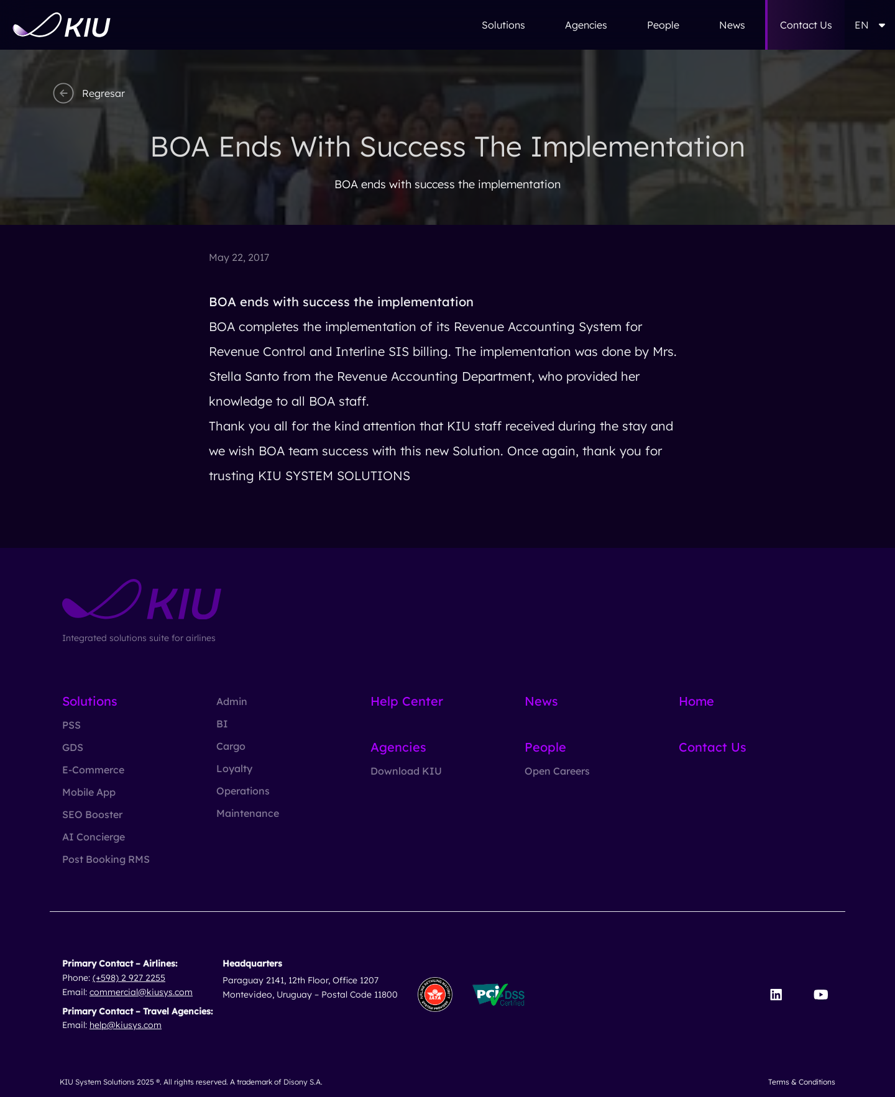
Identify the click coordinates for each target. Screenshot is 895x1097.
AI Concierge (93, 837)
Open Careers (557, 771)
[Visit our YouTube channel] (821, 994)
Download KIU (406, 771)
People (663, 25)
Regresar (87, 93)
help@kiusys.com (126, 1025)
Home (696, 701)
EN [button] (870, 25)
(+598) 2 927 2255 (129, 977)
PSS (71, 725)
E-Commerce (93, 769)
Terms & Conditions (801, 1081)
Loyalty (234, 768)
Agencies (586, 25)
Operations (243, 791)
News (732, 25)
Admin (231, 701)
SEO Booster (92, 814)
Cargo (231, 746)
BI (222, 723)
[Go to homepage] (61, 24)
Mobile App (89, 792)
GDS (72, 747)
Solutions (503, 25)
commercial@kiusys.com (141, 992)
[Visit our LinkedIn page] (776, 994)
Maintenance (247, 813)
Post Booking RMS (106, 859)
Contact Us (806, 25)
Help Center (406, 701)
